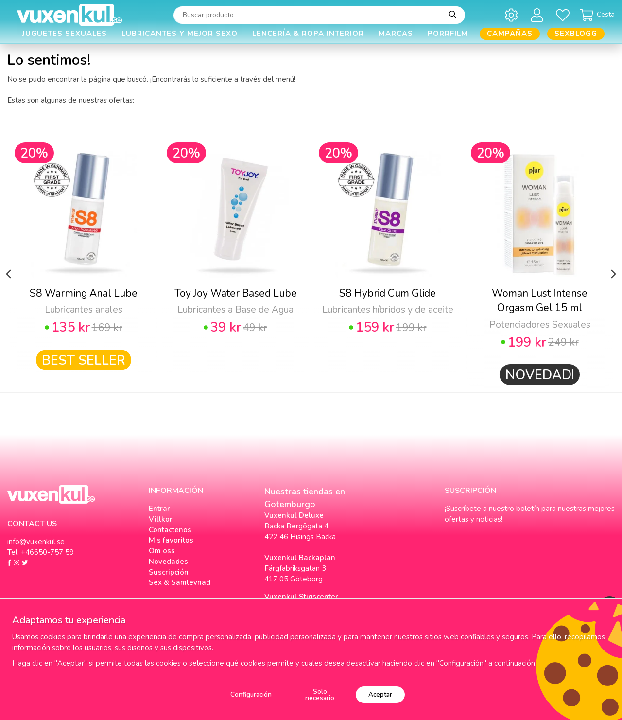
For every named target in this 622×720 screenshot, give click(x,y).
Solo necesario (319, 695)
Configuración (251, 694)
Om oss (162, 551)
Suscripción (169, 572)
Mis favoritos (171, 540)
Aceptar (380, 694)
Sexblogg (575, 33)
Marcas (396, 33)
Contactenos (170, 530)
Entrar (159, 508)
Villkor (161, 519)
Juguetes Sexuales (64, 33)
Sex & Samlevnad (179, 582)
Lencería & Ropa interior (308, 33)
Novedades (168, 561)
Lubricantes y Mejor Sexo (179, 33)
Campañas (510, 33)
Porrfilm (448, 33)
